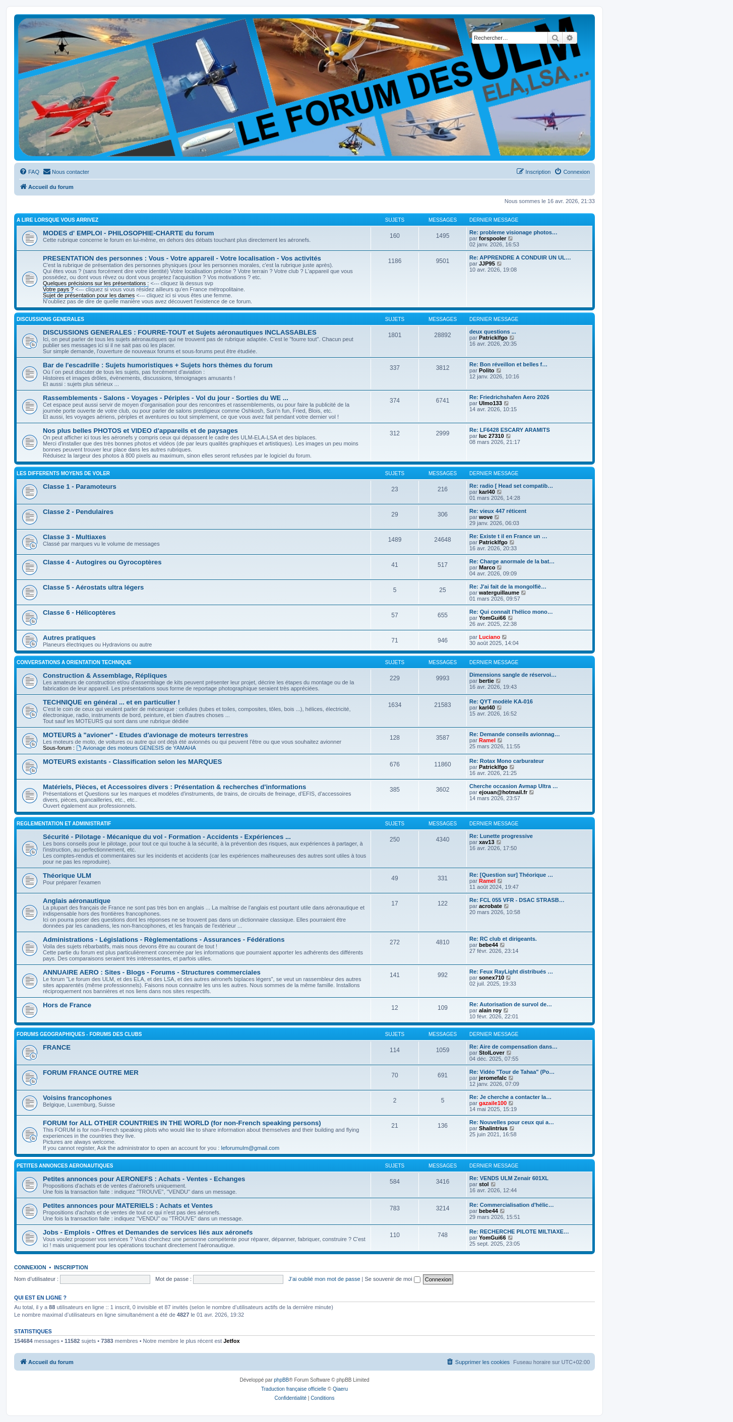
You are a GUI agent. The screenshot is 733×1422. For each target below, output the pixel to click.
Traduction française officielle (293, 1389)
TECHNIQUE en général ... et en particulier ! (111, 702)
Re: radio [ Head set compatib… (511, 486)
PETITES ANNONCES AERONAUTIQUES (65, 1166)
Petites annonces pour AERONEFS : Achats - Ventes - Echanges (144, 1179)
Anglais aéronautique (76, 900)
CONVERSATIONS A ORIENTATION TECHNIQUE (74, 662)
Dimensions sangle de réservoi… (513, 675)
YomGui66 (492, 618)
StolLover (492, 1053)
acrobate (490, 906)
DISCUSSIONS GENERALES (50, 319)
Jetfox (231, 1341)
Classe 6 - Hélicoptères (79, 612)
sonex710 (491, 978)
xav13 (487, 842)
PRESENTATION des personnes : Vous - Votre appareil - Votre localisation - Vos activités (182, 258)
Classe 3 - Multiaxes (74, 537)
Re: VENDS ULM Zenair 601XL (508, 1178)
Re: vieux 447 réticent (497, 511)
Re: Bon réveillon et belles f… (508, 364)
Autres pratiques (69, 637)
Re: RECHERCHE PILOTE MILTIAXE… (519, 1232)
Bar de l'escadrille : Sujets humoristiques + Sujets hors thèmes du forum (158, 365)
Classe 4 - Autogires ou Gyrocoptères (102, 562)
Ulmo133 (490, 403)
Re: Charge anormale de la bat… (512, 561)
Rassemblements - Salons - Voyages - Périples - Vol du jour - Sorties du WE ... (165, 398)
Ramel (487, 740)
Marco (487, 567)
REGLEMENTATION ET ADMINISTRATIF (64, 823)
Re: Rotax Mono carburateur (506, 761)
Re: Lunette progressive (501, 836)
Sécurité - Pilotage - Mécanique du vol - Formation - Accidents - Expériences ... (167, 837)
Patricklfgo (493, 338)
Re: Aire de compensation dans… (513, 1047)
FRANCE (57, 1047)
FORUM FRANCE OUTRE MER (91, 1072)
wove (486, 517)
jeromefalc (493, 1078)
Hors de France (67, 1005)
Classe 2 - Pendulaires (78, 511)
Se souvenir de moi (392, 1279)
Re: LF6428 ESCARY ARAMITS (509, 430)
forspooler (492, 238)
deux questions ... (492, 332)
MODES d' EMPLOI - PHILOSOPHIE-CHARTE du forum (128, 233)
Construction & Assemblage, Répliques (105, 675)
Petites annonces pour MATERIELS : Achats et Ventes (128, 1205)
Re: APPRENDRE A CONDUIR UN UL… (520, 257)
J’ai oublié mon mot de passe (324, 1279)
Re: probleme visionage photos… (513, 232)
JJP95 (487, 264)
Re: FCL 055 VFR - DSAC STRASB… (517, 900)
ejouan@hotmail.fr (503, 792)
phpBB (281, 1380)
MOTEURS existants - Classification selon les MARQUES (132, 761)
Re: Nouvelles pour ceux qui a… (511, 1122)
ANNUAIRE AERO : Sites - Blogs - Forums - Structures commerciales (152, 972)
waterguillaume (499, 593)
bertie (486, 681)
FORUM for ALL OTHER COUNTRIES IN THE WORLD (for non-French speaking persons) (182, 1123)
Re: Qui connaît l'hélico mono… (511, 612)
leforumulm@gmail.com (250, 1148)
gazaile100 (493, 1103)
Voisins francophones (77, 1098)
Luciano (489, 637)
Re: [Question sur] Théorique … (511, 875)
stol (484, 1184)
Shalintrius (493, 1128)
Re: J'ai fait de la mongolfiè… (507, 587)
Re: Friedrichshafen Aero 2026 (509, 397)
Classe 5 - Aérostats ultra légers (93, 587)
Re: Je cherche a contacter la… (510, 1097)
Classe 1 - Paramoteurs (79, 486)
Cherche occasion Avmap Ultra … (513, 786)
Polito (487, 370)
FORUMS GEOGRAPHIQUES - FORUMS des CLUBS (79, 1034)
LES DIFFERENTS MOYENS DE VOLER (63, 473)
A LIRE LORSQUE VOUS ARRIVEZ (57, 220)
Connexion (30, 1267)
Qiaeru (340, 1389)
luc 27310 (491, 436)
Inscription (71, 1267)
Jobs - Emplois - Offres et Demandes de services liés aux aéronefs (148, 1232)
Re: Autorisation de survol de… (510, 1004)
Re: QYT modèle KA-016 (501, 701)
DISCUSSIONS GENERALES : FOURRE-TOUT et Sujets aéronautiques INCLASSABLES (180, 332)
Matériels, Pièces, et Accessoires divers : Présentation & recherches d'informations (174, 787)
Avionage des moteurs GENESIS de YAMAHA (136, 748)
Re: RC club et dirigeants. (503, 939)
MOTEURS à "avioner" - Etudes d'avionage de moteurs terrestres (145, 735)
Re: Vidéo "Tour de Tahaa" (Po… (512, 1072)
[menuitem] (29, 172)
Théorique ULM (67, 875)
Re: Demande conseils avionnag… (514, 734)
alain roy (490, 1010)
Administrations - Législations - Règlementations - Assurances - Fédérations (163, 939)
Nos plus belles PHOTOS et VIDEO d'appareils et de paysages (140, 430)
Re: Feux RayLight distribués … (511, 971)
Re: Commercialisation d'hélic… (511, 1205)
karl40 (487, 492)
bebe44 (488, 945)
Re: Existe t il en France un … (508, 536)
